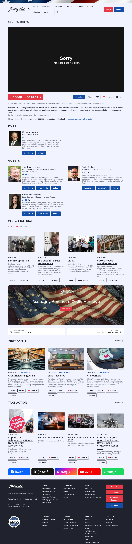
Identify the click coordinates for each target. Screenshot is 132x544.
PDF (96, 92)
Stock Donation (90, 490)
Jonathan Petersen (31, 162)
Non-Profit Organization (93, 521)
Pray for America (69, 484)
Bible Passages (56, 371)
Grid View (14, 222)
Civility (71, 256)
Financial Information (92, 538)
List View (23, 222)
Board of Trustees (91, 529)
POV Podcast (46, 498)
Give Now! (66, 304)
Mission (87, 518)
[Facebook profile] (26, 170)
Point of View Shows (49, 484)
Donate (110, 7)
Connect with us (69, 490)
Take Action (114, 488)
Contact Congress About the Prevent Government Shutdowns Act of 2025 (108, 439)
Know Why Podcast (49, 493)
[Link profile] (23, 133)
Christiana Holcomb (31, 190)
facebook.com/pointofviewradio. (80, 114)
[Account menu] (104, 7)
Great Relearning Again (21, 371)
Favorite (107, 92)
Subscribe (114, 501)
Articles (66, 493)
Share (12, 276)
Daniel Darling (88, 162)
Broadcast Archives (48, 487)
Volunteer (109, 518)
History (87, 515)
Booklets (66, 487)
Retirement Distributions (93, 493)
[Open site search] (28, 7)
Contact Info (110, 515)
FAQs (86, 535)
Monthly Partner (90, 487)
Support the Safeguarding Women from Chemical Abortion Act (20, 437)
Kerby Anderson (30, 127)
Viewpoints (46, 490)
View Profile (43, 183)
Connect (120, 7)
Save (119, 92)
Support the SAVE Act (50, 433)
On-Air (87, 524)
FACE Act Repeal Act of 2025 (81, 434)
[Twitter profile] (26, 133)
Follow (41, 148)
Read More (28, 148)
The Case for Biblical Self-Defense (49, 257)
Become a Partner (114, 494)
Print (88, 92)
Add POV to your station (72, 521)
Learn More (25, 276)
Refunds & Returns (112, 521)
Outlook (45, 518)
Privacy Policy (89, 532)
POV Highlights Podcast (50, 495)
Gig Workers (94, 371)
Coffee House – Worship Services (107, 257)
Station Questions (70, 518)
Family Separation (18, 256)
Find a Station (68, 515)
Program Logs (68, 524)
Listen (12, 386)
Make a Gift (88, 484)
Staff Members (90, 527)
